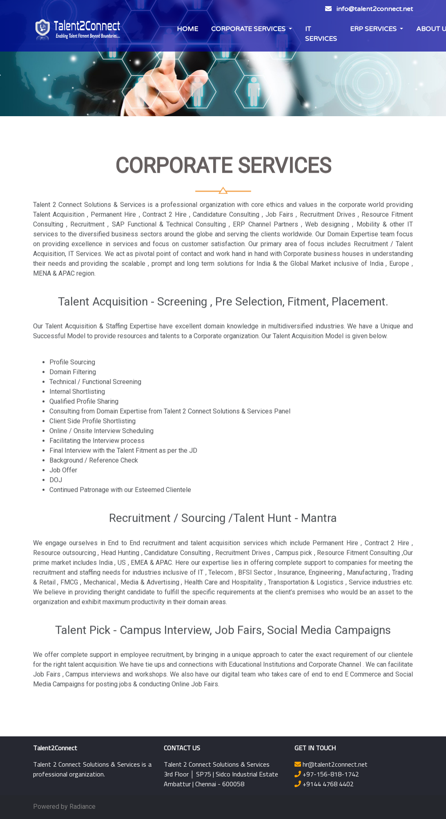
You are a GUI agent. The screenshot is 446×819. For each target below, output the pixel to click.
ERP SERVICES (374, 29)
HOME (187, 29)
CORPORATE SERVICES (249, 29)
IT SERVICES (321, 34)
